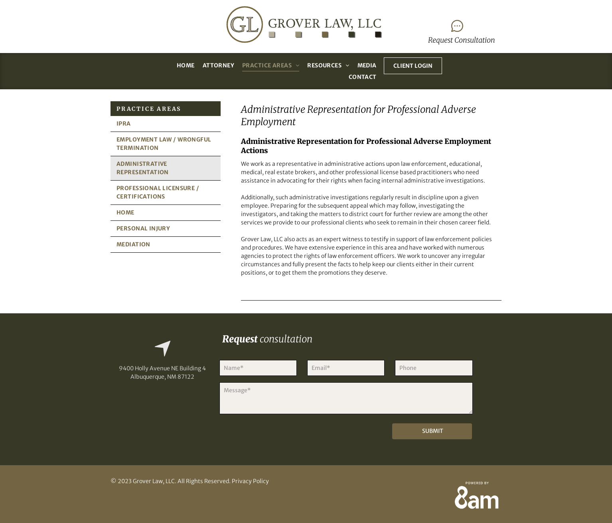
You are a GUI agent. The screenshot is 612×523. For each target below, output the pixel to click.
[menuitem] (186, 65)
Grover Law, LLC (154, 481)
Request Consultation (461, 40)
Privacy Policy (250, 481)
